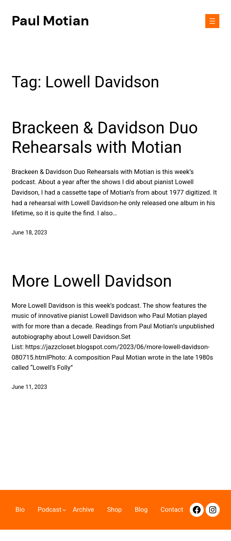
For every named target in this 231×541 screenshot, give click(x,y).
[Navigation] (212, 21)
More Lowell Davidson (92, 281)
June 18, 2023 (29, 232)
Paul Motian (50, 21)
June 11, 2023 (29, 386)
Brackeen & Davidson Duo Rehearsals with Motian (105, 137)
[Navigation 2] (64, 510)
